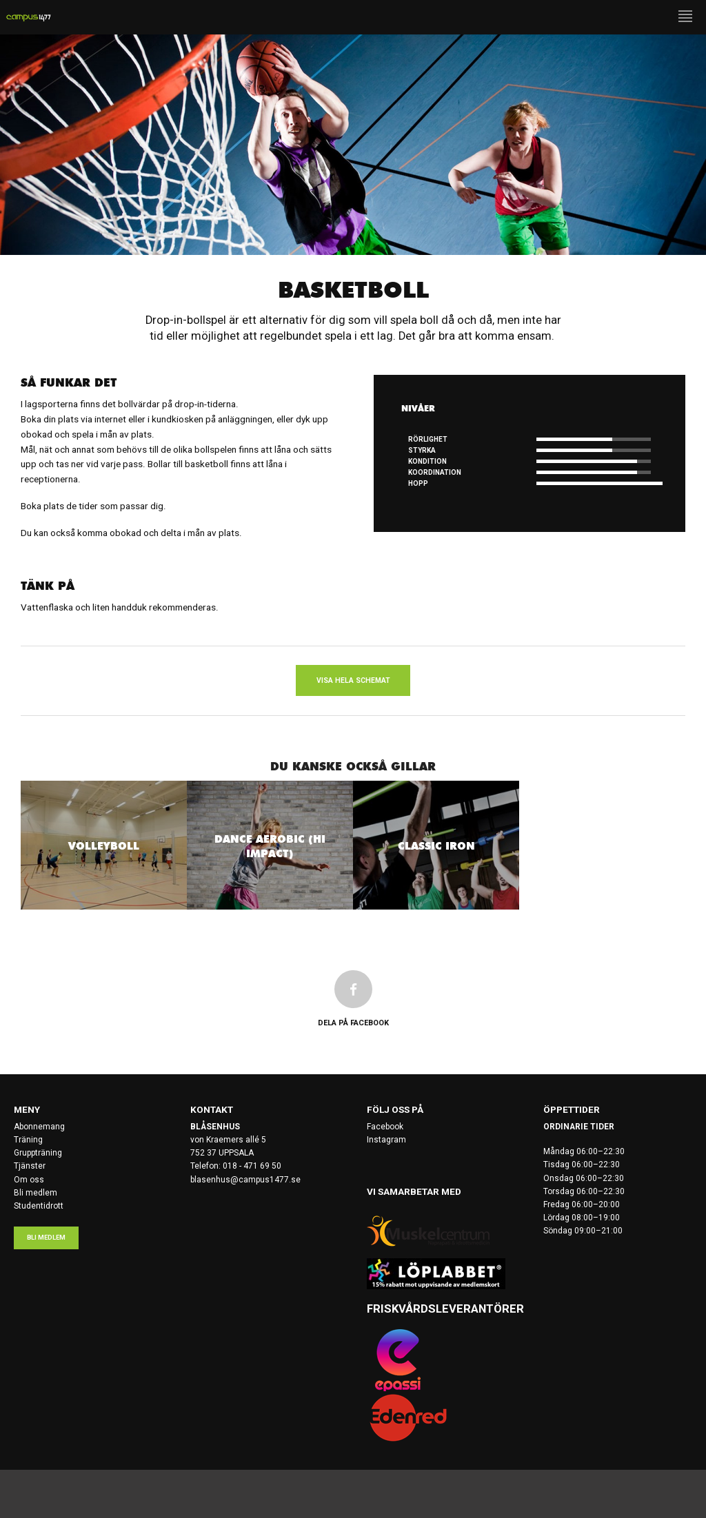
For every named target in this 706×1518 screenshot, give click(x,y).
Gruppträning (38, 1153)
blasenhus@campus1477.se (245, 1179)
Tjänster (30, 1166)
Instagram (386, 1140)
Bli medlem (35, 1193)
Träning (28, 1140)
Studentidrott (38, 1206)
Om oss (29, 1179)
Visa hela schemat (353, 680)
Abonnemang (39, 1126)
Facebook (385, 1126)
